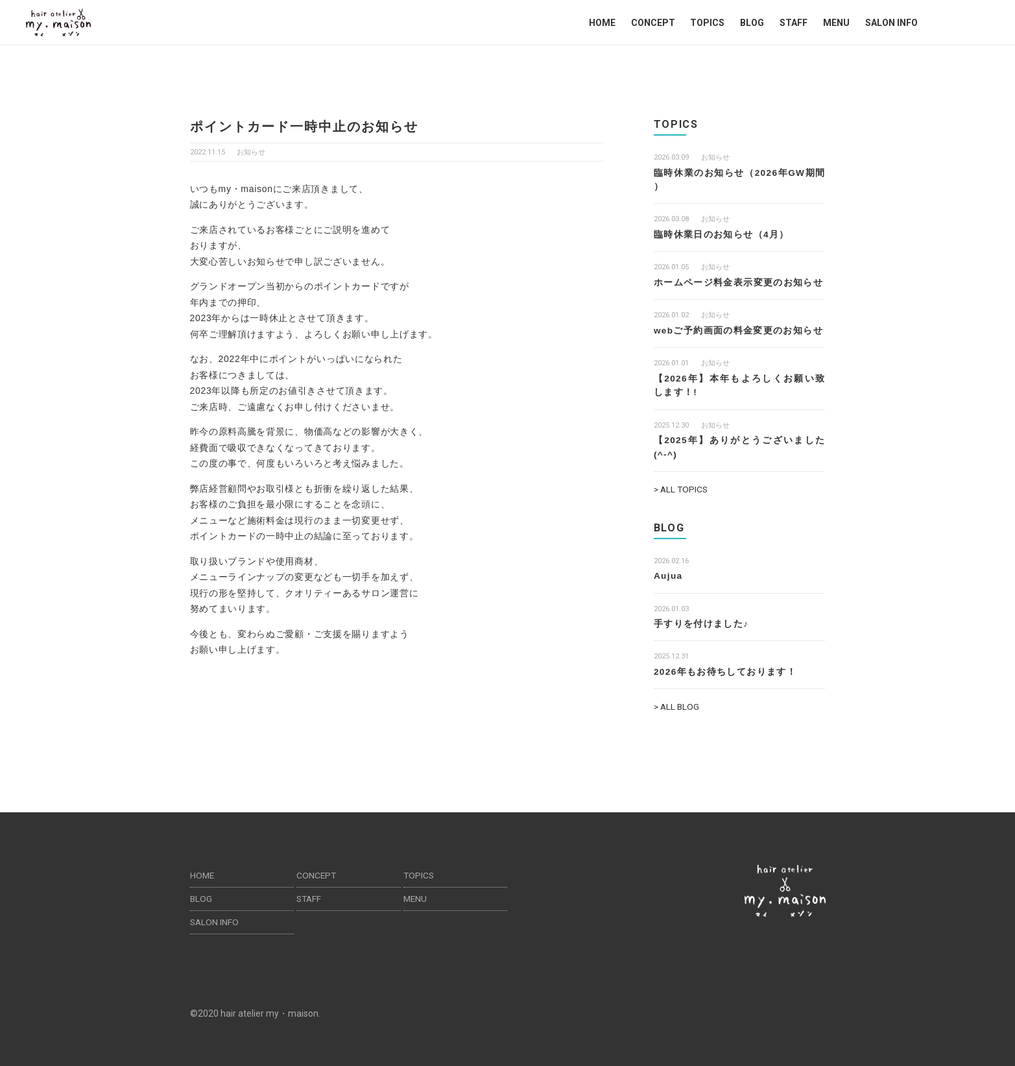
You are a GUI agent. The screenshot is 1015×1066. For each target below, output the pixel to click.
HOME (602, 23)
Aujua (669, 573)
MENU (836, 23)
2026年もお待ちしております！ (726, 668)
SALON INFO (891, 23)
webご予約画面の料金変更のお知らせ (739, 329)
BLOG (752, 23)
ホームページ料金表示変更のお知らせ (739, 281)
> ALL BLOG (677, 703)
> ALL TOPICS (682, 486)
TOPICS (707, 23)
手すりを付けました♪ (701, 620)
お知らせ (251, 152)
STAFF (793, 23)
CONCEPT (653, 23)
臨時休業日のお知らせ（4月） (721, 233)
